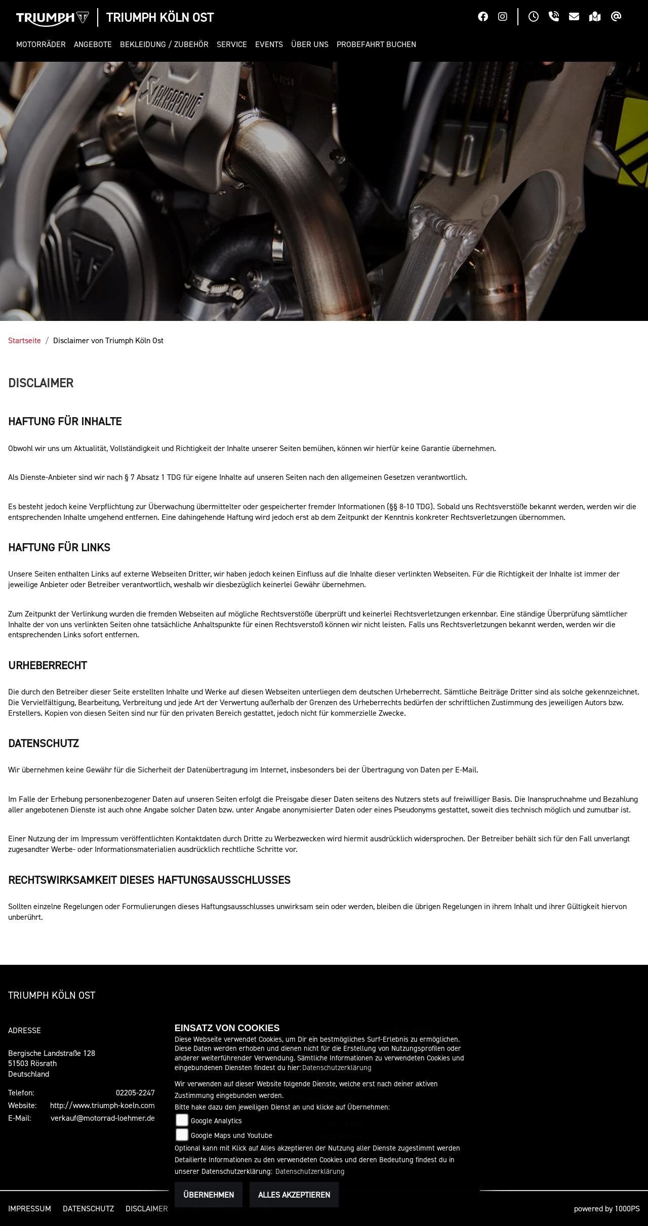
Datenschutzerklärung (337, 1067)
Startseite (24, 340)
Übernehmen (208, 1195)
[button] (43, 44)
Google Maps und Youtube (231, 1135)
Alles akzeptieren (294, 1195)
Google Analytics (216, 1120)
